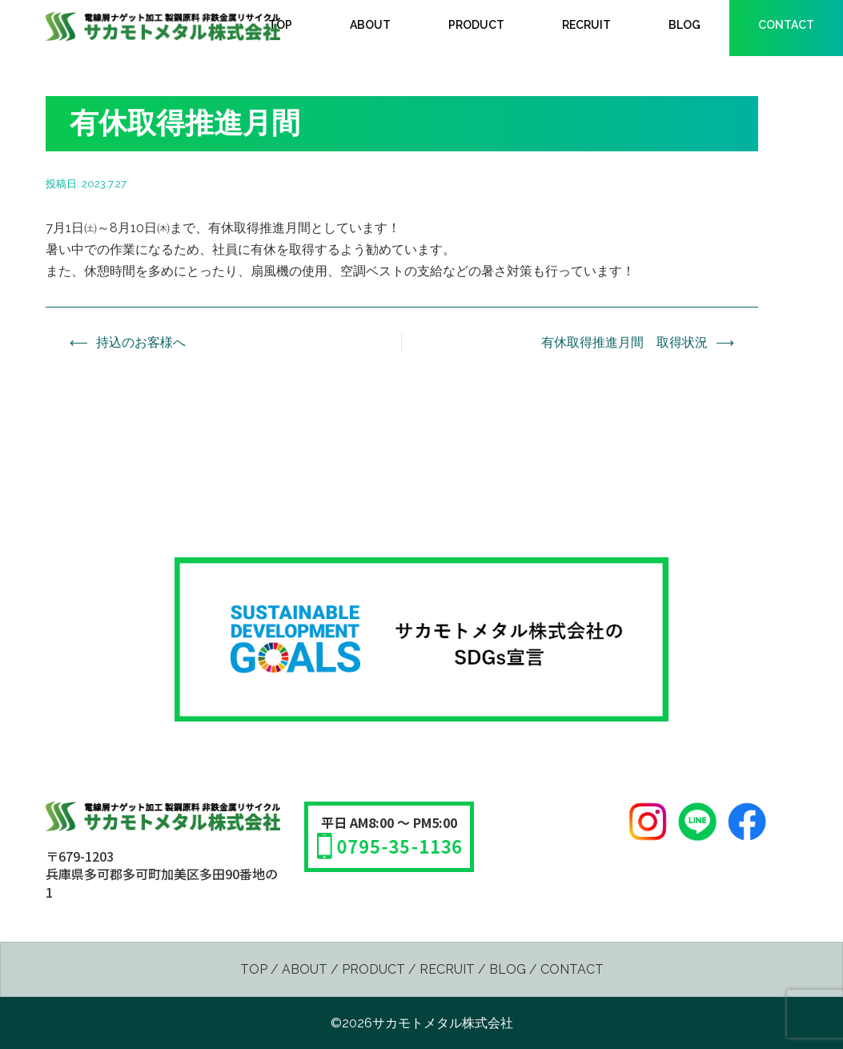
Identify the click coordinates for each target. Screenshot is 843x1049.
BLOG (684, 24)
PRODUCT (476, 24)
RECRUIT (586, 24)
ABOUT (370, 24)
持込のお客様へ (141, 342)
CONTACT (786, 24)
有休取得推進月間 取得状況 (624, 342)
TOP (280, 24)
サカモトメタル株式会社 (442, 1023)
